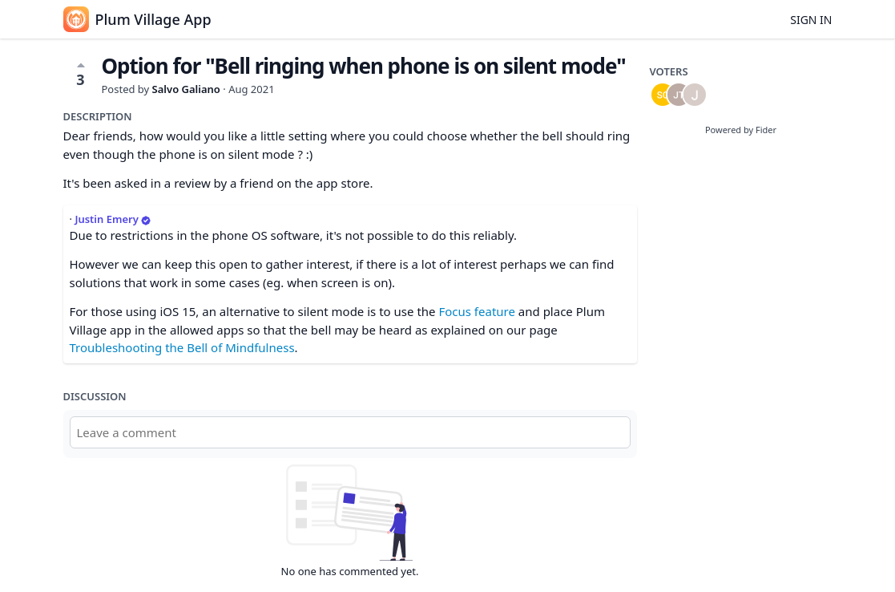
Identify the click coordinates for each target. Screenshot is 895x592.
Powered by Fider (740, 130)
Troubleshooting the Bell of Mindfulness (182, 347)
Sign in (811, 19)
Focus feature (476, 311)
